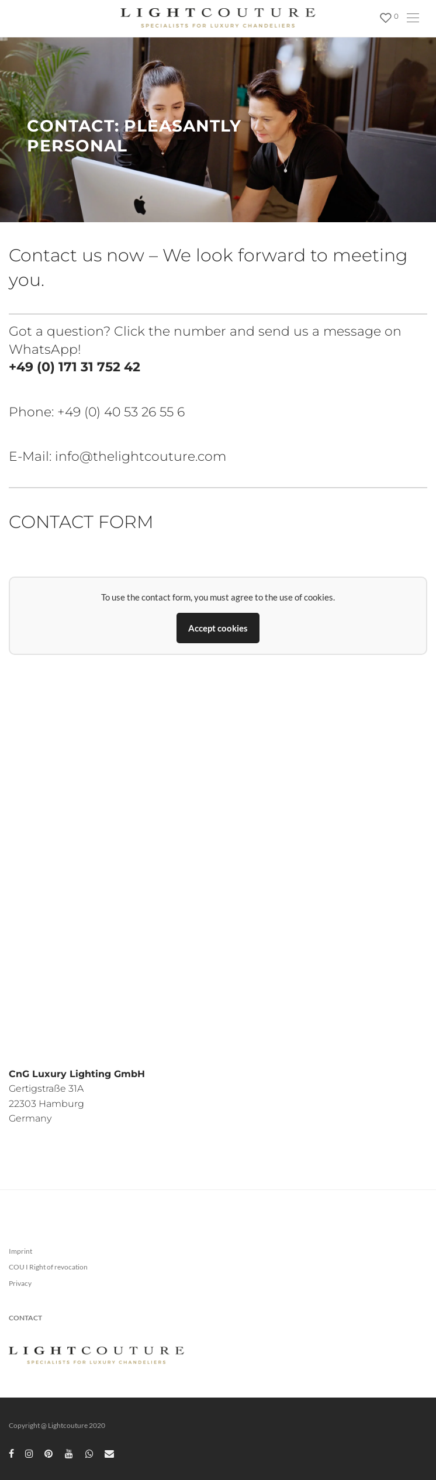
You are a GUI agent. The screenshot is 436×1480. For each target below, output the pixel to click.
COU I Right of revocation (48, 1266)
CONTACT (25, 1317)
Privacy (20, 1283)
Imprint (20, 1251)
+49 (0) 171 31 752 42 (74, 367)
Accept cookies (218, 628)
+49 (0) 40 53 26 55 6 (121, 412)
